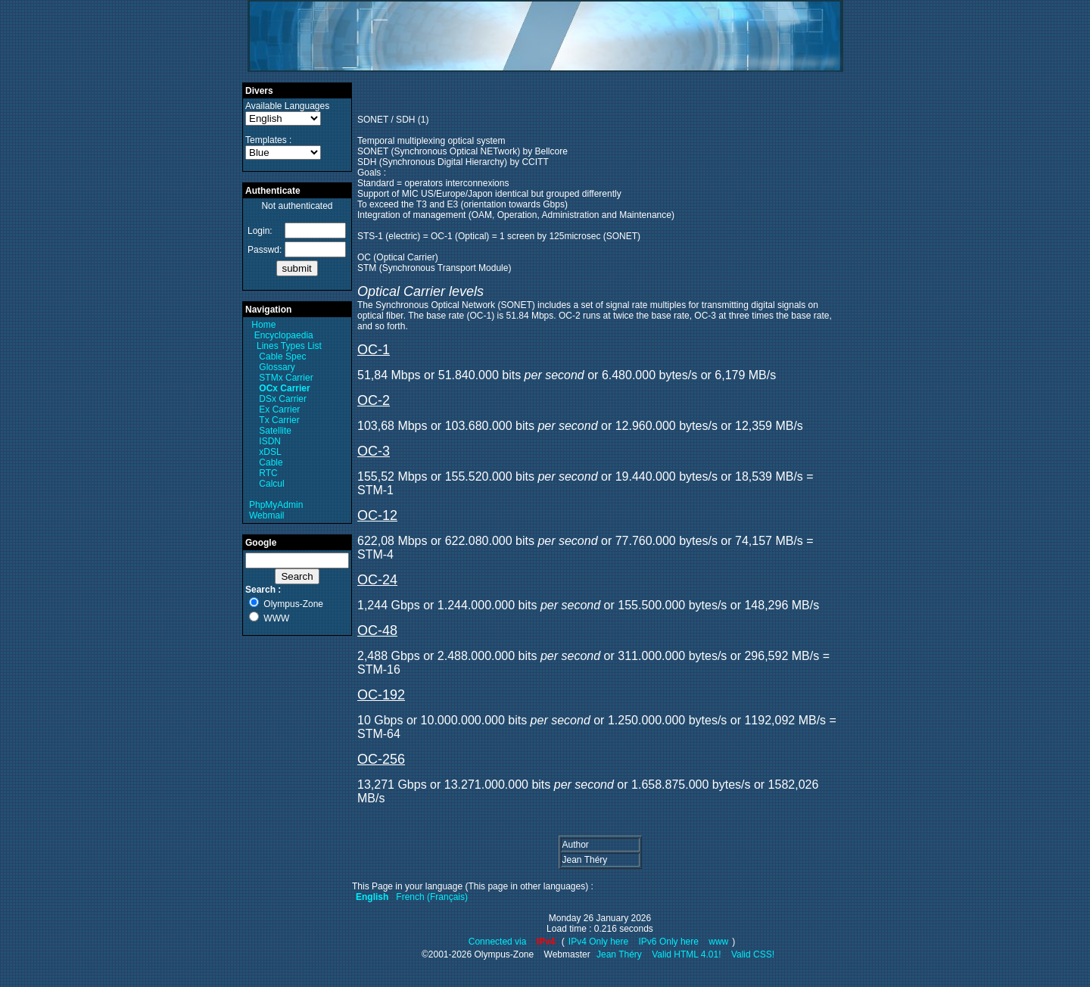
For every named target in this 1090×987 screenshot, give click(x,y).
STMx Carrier (286, 377)
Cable (270, 462)
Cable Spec (282, 356)
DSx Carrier (283, 399)
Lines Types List (289, 346)
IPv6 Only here (669, 941)
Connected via (499, 941)
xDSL (270, 452)
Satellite (275, 430)
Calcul (271, 483)
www (718, 941)
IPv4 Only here (598, 941)
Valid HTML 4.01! (686, 954)
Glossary (276, 367)
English (372, 897)
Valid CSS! (752, 954)
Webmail (266, 515)
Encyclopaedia (283, 335)
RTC (268, 473)
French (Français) (432, 897)
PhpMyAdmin (276, 505)
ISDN (270, 441)
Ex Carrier (279, 409)
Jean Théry (619, 954)
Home (263, 324)
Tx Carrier (279, 420)
